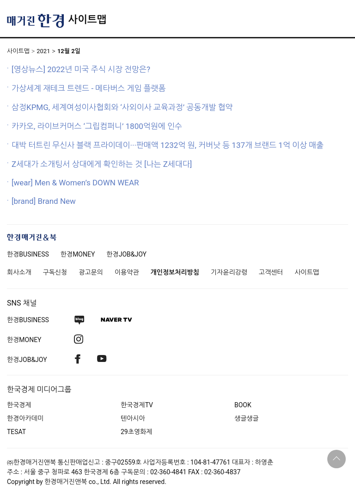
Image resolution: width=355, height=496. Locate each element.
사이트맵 (87, 19)
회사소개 (19, 272)
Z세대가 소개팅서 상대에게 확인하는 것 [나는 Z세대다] (102, 164)
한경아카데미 (25, 418)
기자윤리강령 (229, 272)
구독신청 (55, 272)
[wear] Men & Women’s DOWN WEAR (75, 182)
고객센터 (271, 272)
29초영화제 (136, 431)
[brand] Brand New (44, 201)
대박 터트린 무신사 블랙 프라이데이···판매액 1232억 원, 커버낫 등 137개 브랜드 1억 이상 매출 (168, 145)
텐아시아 (133, 418)
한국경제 (19, 405)
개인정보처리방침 (175, 272)
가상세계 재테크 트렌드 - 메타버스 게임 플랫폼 (89, 88)
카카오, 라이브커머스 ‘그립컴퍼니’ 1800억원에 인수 (97, 126)
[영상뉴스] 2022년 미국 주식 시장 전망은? (81, 69)
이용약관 (127, 272)
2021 (43, 51)
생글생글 (246, 418)
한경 (28, 254)
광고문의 (91, 272)
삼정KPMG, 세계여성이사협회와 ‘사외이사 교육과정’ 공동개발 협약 (122, 107)
